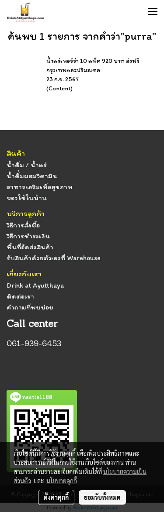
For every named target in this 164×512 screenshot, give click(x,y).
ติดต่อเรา (20, 296)
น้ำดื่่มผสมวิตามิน (32, 176)
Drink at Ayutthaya (35, 285)
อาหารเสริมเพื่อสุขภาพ (40, 186)
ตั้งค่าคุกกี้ (56, 497)
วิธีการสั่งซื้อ (23, 225)
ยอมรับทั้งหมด (102, 497)
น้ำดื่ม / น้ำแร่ (27, 165)
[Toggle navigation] (152, 12)
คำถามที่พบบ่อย (30, 307)
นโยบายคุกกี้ (61, 481)
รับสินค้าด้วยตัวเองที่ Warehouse (54, 258)
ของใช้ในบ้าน (27, 197)
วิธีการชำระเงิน (28, 236)
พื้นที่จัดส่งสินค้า (30, 247)
